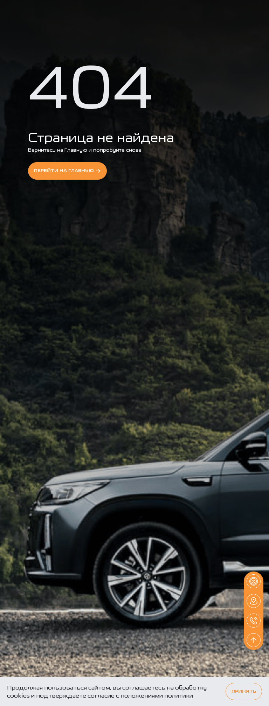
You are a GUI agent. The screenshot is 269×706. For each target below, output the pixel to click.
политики (178, 695)
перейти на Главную (67, 171)
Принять (244, 691)
